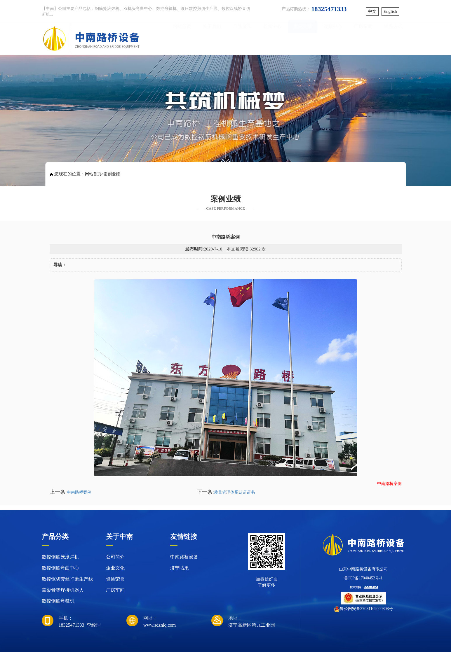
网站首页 (182, 38)
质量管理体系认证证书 (234, 492)
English (390, 11)
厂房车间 (363, 38)
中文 (372, 11)
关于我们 (212, 38)
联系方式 (393, 38)
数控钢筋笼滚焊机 (60, 556)
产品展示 (242, 38)
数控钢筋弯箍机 (58, 600)
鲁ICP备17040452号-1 (363, 578)
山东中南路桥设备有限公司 (363, 569)
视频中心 (332, 38)
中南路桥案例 (79, 492)
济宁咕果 (179, 567)
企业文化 (115, 567)
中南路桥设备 (184, 556)
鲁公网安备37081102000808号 (366, 609)
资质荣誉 (115, 578)
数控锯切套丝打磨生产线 (67, 578)
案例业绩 (302, 38)
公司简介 (115, 556)
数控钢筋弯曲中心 (60, 567)
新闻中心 (272, 38)
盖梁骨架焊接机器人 (63, 590)
